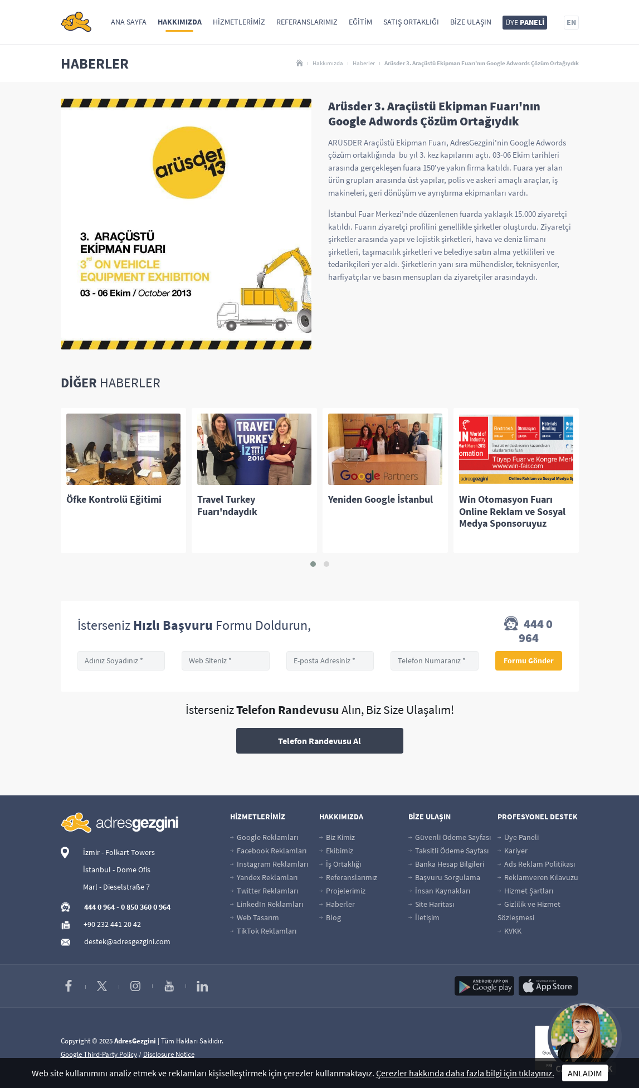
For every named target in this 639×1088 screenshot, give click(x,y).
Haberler (364, 63)
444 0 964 (528, 631)
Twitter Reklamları (264, 891)
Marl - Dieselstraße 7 (116, 887)
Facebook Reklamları (268, 851)
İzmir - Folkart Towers (119, 852)
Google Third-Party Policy (99, 1054)
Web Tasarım (254, 917)
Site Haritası (431, 904)
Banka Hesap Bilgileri (446, 864)
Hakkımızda (180, 22)
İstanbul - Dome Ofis (116, 869)
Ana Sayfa (129, 22)
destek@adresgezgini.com (127, 941)
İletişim (424, 917)
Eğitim (360, 22)
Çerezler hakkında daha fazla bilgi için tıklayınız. (465, 1073)
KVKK (509, 931)
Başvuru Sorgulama (444, 877)
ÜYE (524, 22)
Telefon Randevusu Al (319, 740)
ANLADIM (585, 1073)
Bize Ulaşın (470, 22)
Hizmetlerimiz (239, 22)
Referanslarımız (307, 22)
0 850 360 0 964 (145, 907)
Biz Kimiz (337, 837)
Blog (330, 917)
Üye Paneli (518, 837)
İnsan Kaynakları (439, 891)
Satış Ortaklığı (411, 22)
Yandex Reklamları (263, 877)
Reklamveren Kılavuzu (537, 877)
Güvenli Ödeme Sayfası (449, 837)
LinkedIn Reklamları (266, 904)
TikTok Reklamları (263, 931)
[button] (313, 564)
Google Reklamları (264, 837)
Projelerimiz (342, 891)
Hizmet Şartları (525, 891)
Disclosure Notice (168, 1054)
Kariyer (512, 851)
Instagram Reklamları (269, 864)
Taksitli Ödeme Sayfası (448, 851)
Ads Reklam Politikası (536, 864)
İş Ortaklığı (340, 864)
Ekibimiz (336, 851)
